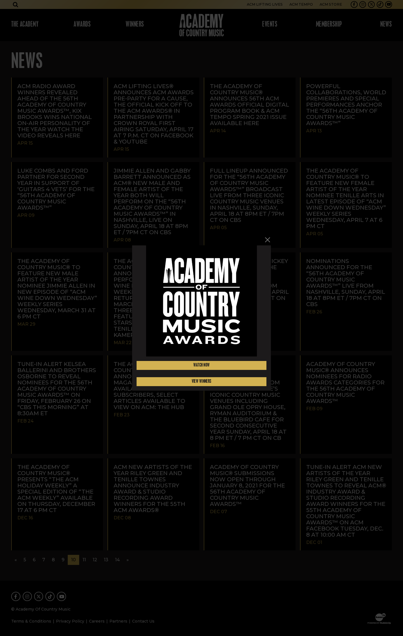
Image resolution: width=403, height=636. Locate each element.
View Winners (202, 381)
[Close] (267, 239)
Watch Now (201, 365)
